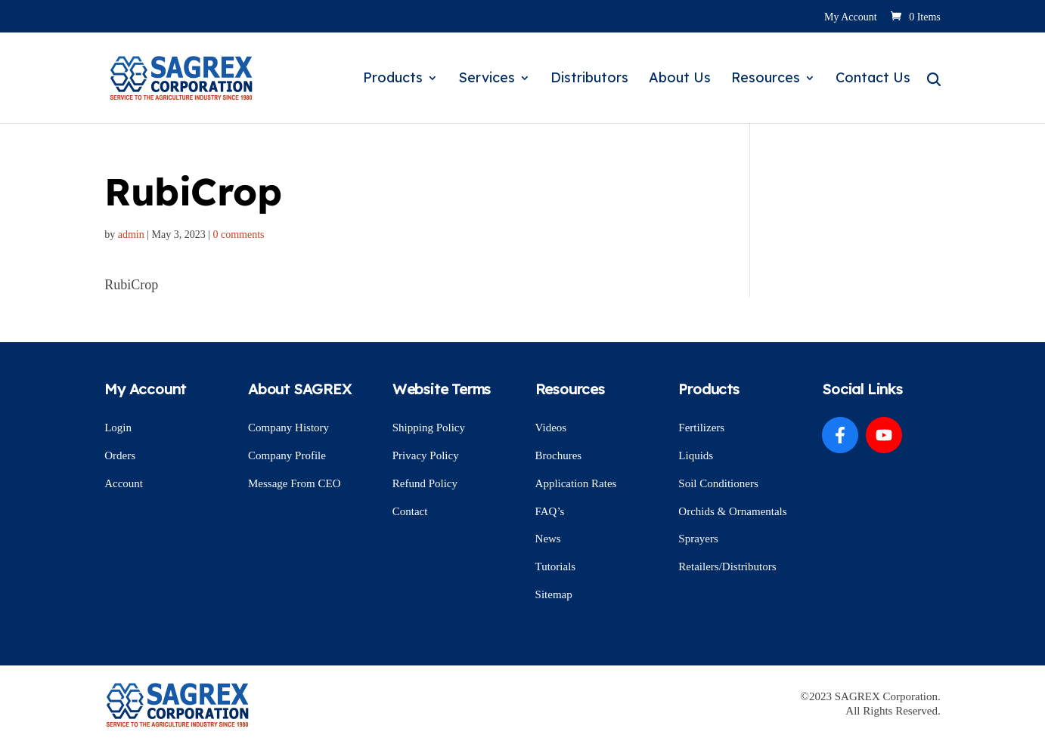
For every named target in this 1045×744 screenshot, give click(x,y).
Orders (119, 455)
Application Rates (576, 483)
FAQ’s (550, 511)
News (548, 539)
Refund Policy (424, 483)
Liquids (695, 455)
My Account (850, 17)
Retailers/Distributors (727, 566)
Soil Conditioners (718, 483)
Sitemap (553, 594)
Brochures (558, 455)
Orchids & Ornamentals (732, 511)
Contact (410, 511)
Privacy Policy (425, 455)
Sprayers (698, 539)
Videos (551, 427)
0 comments (239, 234)
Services (486, 79)
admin (131, 234)
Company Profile (287, 455)
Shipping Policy (428, 427)
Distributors (589, 79)
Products (393, 79)
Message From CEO (294, 483)
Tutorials (555, 566)
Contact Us (873, 79)
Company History (288, 427)
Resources (765, 79)
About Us (680, 79)
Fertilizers (701, 427)
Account (123, 483)
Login (118, 427)
